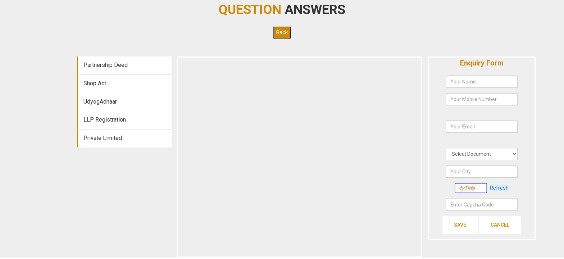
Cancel (500, 225)
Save (460, 225)
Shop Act (94, 83)
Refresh (499, 188)
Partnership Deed (105, 65)
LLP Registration (104, 119)
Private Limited (102, 138)
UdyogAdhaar (100, 101)
